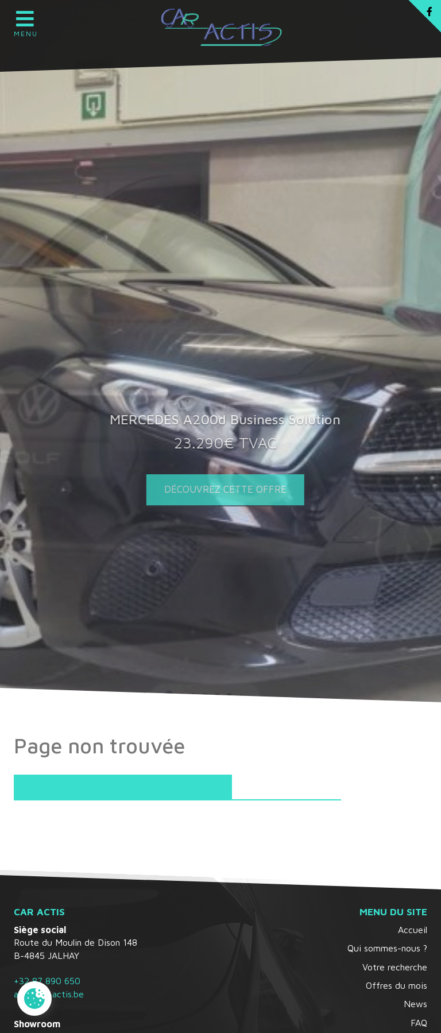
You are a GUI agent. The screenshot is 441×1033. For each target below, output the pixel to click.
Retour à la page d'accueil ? (123, 787)
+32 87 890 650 (47, 981)
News (415, 1004)
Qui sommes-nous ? (387, 948)
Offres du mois (396, 985)
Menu (25, 20)
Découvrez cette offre (221, 489)
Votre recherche (394, 967)
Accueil (412, 929)
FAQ (419, 1022)
